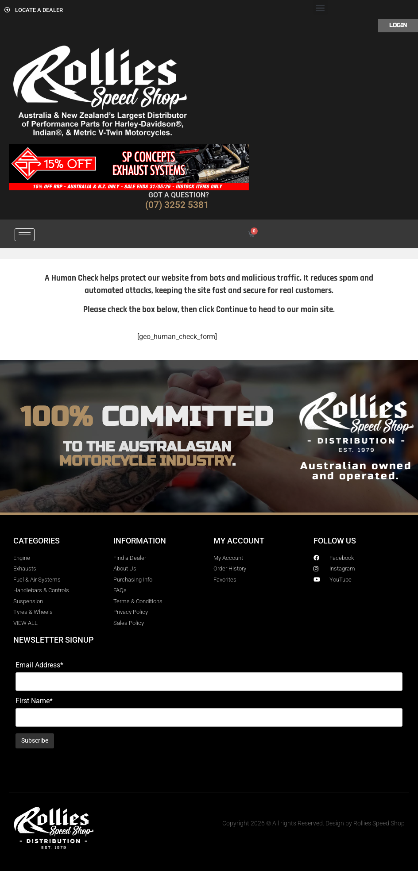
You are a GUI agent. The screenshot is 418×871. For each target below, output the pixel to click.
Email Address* (39, 665)
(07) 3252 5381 (177, 205)
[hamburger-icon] (25, 234)
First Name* (34, 701)
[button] (320, 7)
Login (398, 25)
